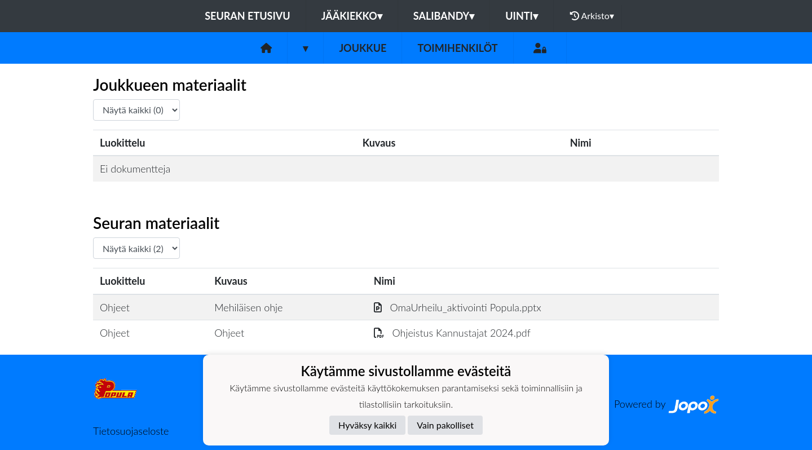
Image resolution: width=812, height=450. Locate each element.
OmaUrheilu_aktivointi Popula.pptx (457, 307)
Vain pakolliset (445, 425)
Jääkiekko (351, 16)
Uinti (521, 16)
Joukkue (362, 48)
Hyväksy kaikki (367, 425)
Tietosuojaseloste (131, 431)
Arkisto (592, 16)
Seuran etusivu (247, 16)
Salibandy (443, 16)
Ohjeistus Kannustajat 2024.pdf (452, 333)
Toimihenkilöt (457, 48)
